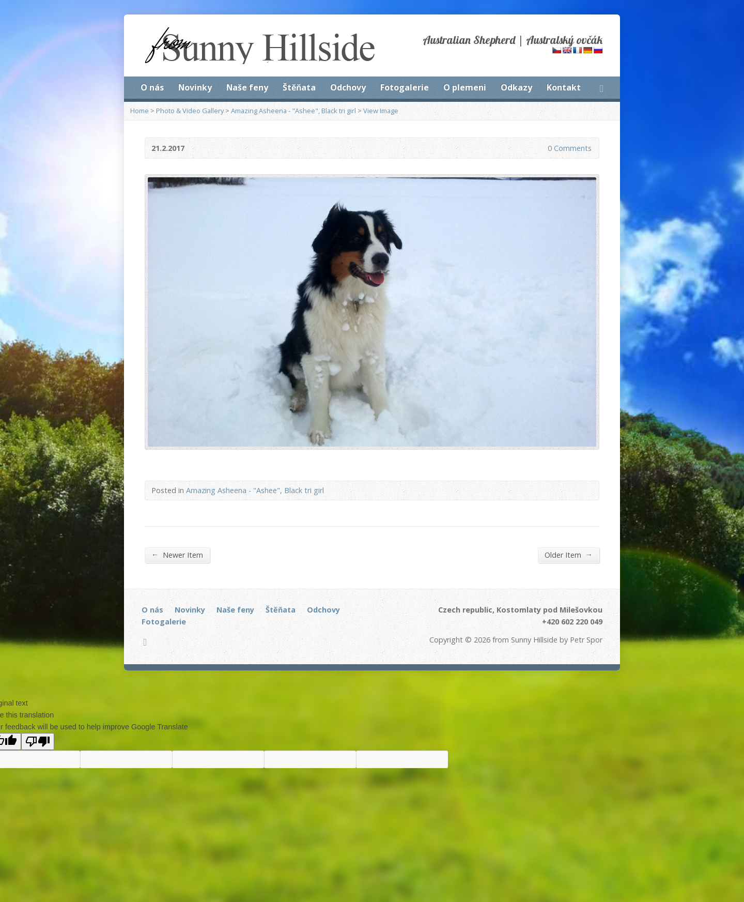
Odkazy (516, 87)
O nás (152, 87)
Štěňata (299, 87)
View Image (380, 110)
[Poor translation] (37, 741)
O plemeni (464, 87)
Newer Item (177, 554)
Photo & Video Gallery (190, 110)
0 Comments (539, 148)
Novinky (195, 87)
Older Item (569, 554)
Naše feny (247, 87)
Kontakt (564, 87)
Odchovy (348, 87)
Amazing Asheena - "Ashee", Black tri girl (293, 110)
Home (139, 110)
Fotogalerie (404, 87)
